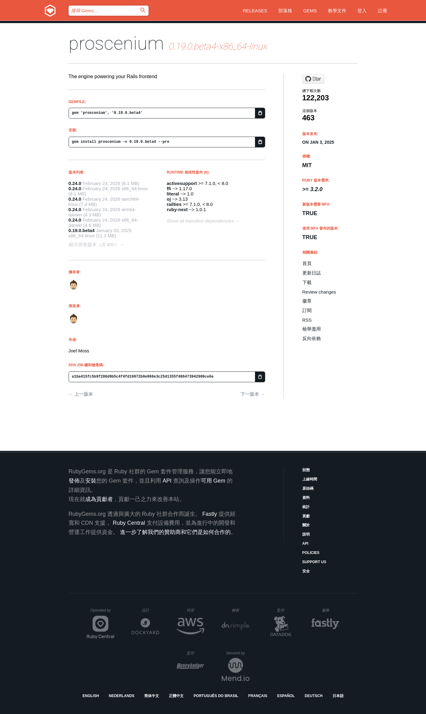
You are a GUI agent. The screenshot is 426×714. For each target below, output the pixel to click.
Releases (255, 10)
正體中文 (176, 696)
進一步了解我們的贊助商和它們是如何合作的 (175, 532)
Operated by (102, 612)
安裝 (90, 481)
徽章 (307, 300)
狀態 (306, 470)
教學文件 (337, 10)
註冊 (382, 10)
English (90, 696)
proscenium (116, 43)
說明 (306, 534)
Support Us (314, 562)
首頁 (307, 263)
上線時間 (309, 479)
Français (257, 696)
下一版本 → (253, 394)
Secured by (237, 653)
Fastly (209, 514)
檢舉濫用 (311, 328)
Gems (310, 10)
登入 (362, 10)
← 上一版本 (81, 394)
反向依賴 (311, 338)
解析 (240, 610)
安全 (306, 571)
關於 (306, 525)
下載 (307, 282)
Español (286, 696)
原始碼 (307, 488)
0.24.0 (75, 183)
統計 (306, 507)
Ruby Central (129, 523)
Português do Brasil (216, 696)
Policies (311, 553)
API (305, 543)
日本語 (338, 696)
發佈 (74, 481)
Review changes (319, 292)
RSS (307, 320)
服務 (330, 610)
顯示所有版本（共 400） (94, 244)
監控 (285, 610)
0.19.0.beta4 (82, 230)
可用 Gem (213, 481)
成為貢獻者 (99, 499)
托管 (194, 610)
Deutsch (314, 696)
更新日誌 (311, 272)
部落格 (285, 10)
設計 (150, 610)
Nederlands (121, 696)
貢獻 (306, 516)
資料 (306, 497)
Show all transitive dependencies (200, 220)
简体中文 (151, 696)
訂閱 (307, 310)
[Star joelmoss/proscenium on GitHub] (313, 79)
